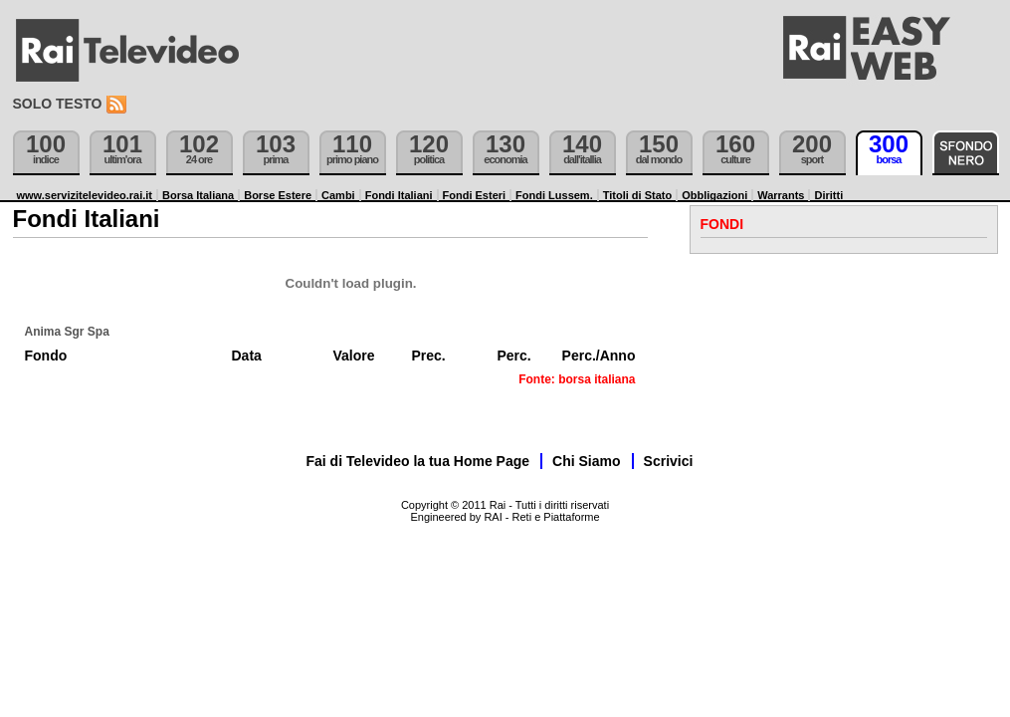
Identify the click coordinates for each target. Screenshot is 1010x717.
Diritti (828, 195)
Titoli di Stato (637, 195)
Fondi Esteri (474, 195)
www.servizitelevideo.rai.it (85, 195)
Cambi (338, 195)
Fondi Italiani (399, 195)
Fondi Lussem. (554, 195)
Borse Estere (277, 195)
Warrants (780, 195)
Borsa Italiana (198, 195)
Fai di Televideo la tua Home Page (418, 461)
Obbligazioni (714, 195)
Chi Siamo (586, 461)
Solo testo (57, 104)
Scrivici (669, 461)
